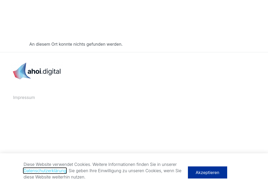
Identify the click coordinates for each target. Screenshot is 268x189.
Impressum (24, 97)
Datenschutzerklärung (45, 172)
